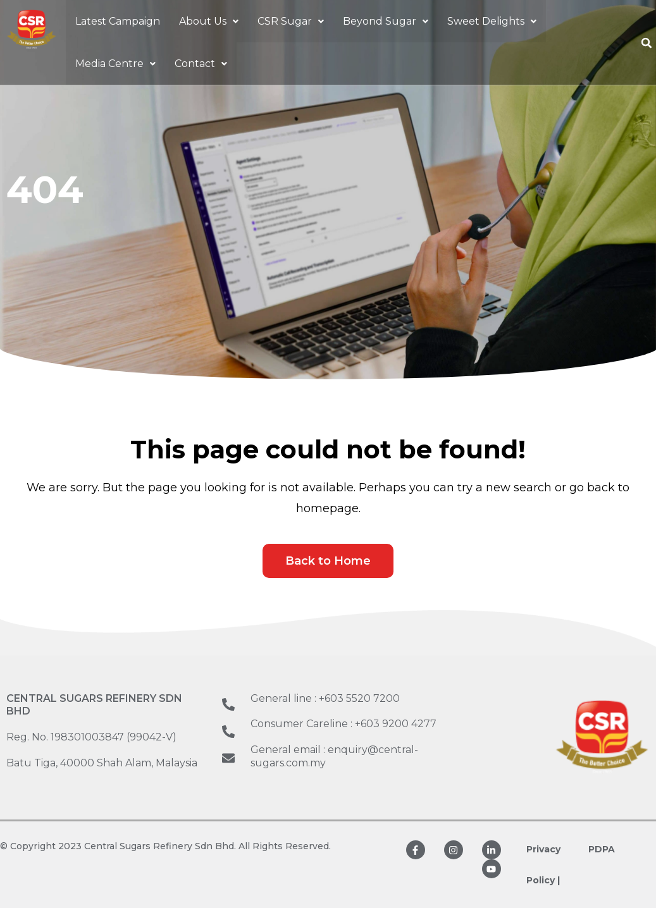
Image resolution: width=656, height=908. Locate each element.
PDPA (601, 849)
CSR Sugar (290, 22)
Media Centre (115, 65)
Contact (201, 65)
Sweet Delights (491, 22)
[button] (209, 22)
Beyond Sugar (385, 22)
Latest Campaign (117, 22)
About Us (208, 22)
